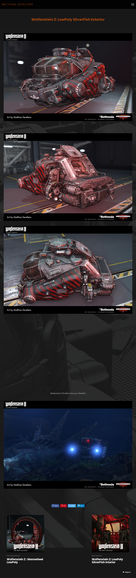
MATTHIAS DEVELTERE (17, 4)
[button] (126, 572)
